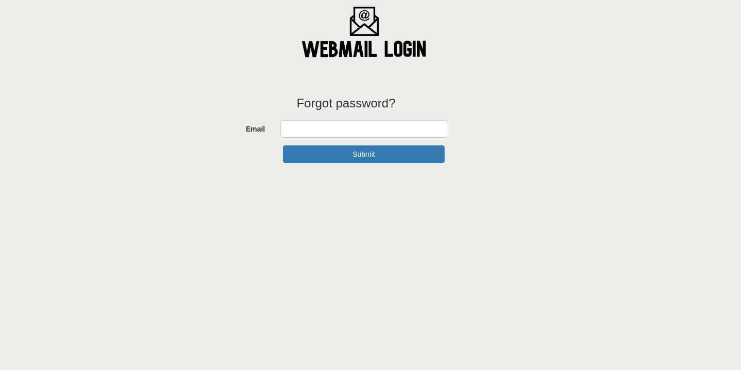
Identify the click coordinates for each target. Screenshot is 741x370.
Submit (363, 154)
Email (255, 129)
